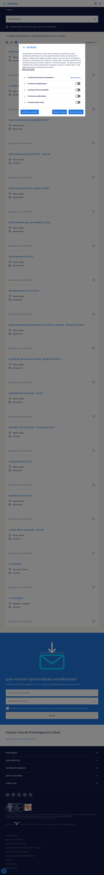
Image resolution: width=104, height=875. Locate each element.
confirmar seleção (30, 112)
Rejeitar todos (59, 112)
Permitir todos (76, 112)
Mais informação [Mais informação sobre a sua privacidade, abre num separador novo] (28, 69)
